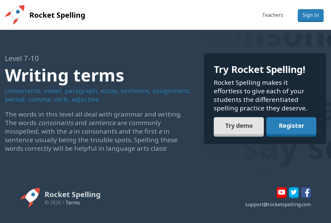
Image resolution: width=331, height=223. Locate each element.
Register (291, 126)
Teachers (272, 15)
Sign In (311, 15)
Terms (72, 202)
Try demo (238, 126)
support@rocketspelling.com (278, 204)
